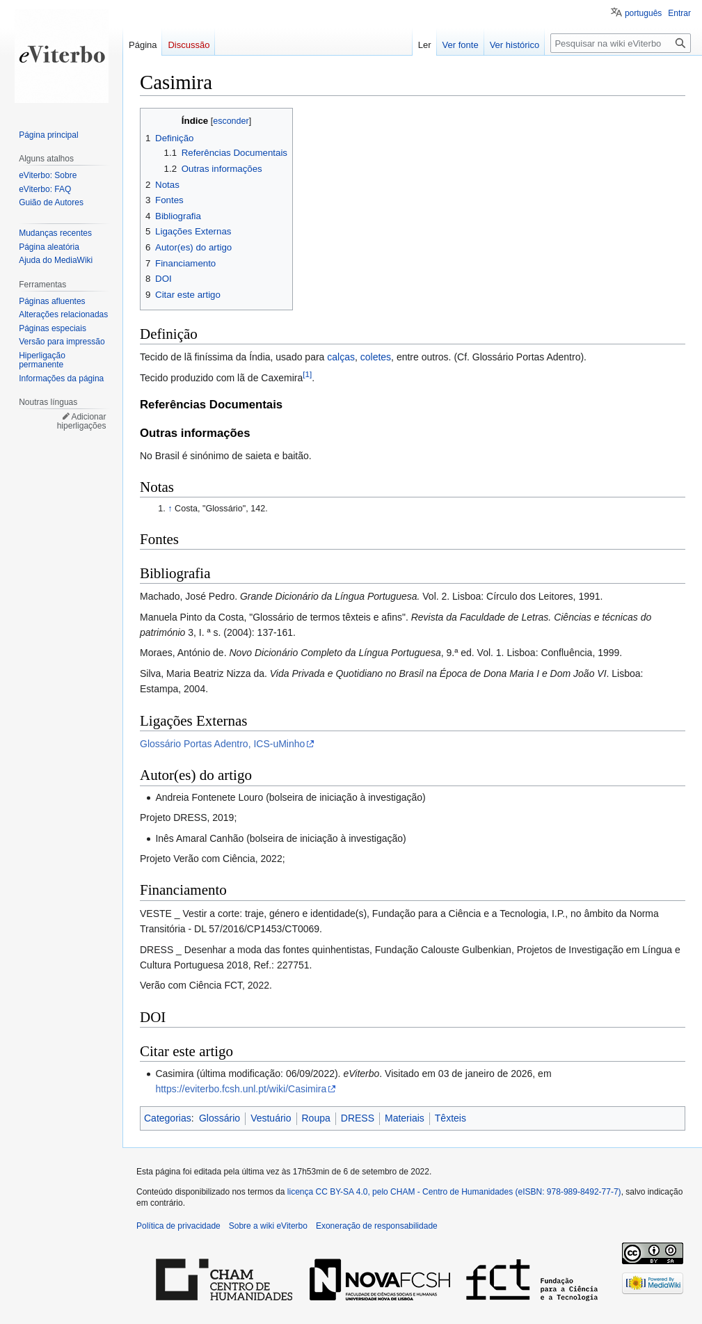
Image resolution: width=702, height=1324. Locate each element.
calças (341, 356)
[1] (307, 373)
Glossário (219, 1118)
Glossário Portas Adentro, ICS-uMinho (222, 743)
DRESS (357, 1118)
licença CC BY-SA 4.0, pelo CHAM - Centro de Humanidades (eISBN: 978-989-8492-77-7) (454, 1192)
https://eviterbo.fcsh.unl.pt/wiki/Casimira (240, 1088)
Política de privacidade (178, 1226)
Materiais (404, 1118)
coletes (375, 356)
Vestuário (270, 1118)
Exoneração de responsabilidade (377, 1226)
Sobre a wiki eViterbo (268, 1226)
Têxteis (450, 1118)
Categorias (167, 1118)
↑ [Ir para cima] (170, 508)
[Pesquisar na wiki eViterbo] (620, 43)
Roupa (316, 1118)
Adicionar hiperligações (81, 421)
